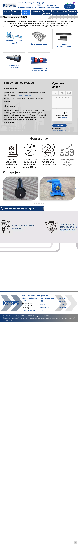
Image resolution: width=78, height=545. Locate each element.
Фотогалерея (36, 11)
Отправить (59, 125)
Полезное (63, 11)
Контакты (72, 11)
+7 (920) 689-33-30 (59, 130)
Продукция (16, 11)
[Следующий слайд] (75, 189)
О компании (47, 13)
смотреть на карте (25, 95)
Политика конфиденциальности (37, 316)
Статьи (61, 304)
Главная (7, 11)
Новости (62, 301)
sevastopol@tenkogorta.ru (27, 3)
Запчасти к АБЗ (26, 13)
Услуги (55, 11)
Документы (63, 308)
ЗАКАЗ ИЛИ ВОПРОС (70, 6)
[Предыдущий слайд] (2, 189)
